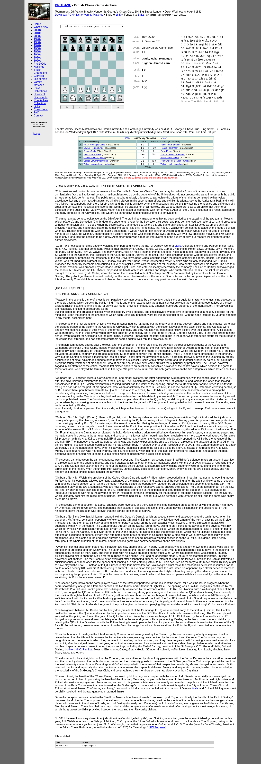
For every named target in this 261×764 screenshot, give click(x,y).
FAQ (36, 112)
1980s (37, 42)
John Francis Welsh (92, 154)
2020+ (37, 30)
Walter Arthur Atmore (169, 157)
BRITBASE (63, 5)
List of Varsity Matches (89, 14)
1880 (118, 14)
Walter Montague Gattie (94, 145)
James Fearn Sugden (170, 145)
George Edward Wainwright (96, 161)
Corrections (41, 109)
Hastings (39, 66)
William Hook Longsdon (171, 164)
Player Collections (40, 90)
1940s (37, 54)
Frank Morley (166, 151)
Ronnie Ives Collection (41, 102)
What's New (41, 27)
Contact (38, 115)
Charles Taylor (90, 151)
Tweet (36, 133)
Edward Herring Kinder (94, 148)
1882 (141, 14)
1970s (37, 45)
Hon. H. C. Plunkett (81, 649)
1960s (37, 48)
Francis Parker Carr (169, 148)
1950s (37, 51)
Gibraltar (39, 75)
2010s (37, 33)
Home (37, 24)
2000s (37, 36)
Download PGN (64, 14)
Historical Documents (41, 96)
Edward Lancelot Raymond (172, 154)
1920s (37, 60)
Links (37, 106)
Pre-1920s (40, 63)
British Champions (41, 71)
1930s (37, 57)
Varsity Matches (39, 83)
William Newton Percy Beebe (97, 164)
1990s (37, 39)
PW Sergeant (157, 727)
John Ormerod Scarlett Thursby (174, 161)
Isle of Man (40, 78)
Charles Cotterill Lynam (94, 157)
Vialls (178, 245)
